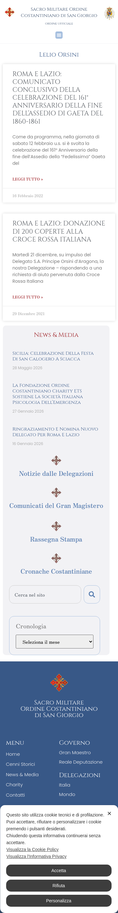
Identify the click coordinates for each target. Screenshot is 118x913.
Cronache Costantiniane (56, 571)
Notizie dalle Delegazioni (56, 473)
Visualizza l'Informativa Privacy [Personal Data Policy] (36, 856)
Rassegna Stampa (56, 538)
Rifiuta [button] (59, 885)
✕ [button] (109, 813)
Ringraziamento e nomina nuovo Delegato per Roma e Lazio (55, 432)
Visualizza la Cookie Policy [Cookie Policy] (32, 849)
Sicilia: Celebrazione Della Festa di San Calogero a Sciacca (52, 356)
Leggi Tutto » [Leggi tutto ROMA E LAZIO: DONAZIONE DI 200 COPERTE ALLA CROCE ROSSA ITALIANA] (27, 296)
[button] (59, 35)
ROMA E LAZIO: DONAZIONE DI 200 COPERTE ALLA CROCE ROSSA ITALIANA (58, 231)
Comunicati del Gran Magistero (56, 505)
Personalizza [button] (58, 900)
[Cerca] (92, 594)
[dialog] (59, 859)
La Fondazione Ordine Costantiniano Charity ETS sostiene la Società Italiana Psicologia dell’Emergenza (47, 394)
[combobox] (45, 594)
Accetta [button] (58, 870)
